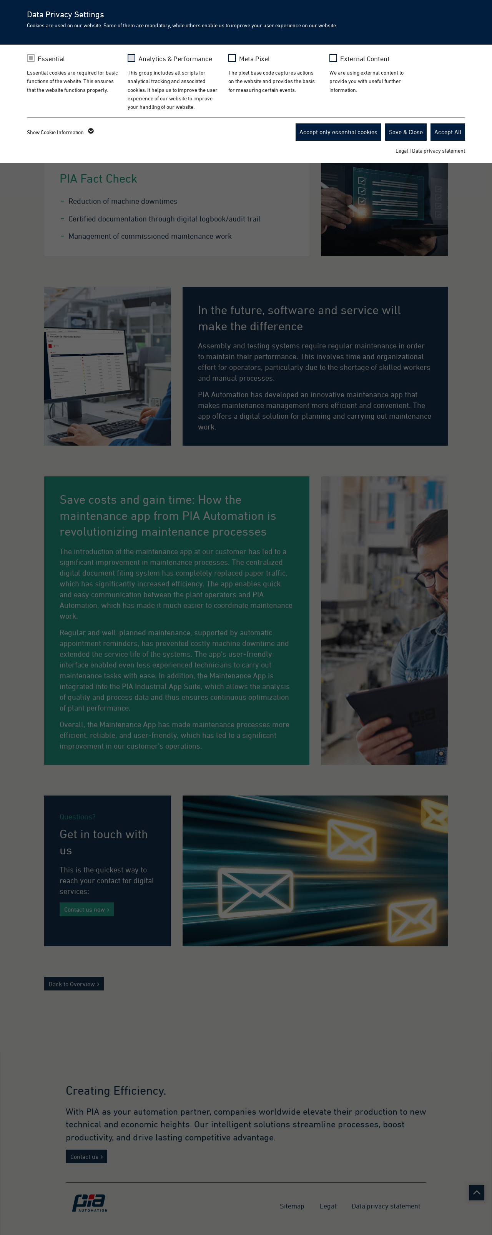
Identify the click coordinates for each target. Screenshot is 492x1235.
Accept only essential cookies (338, 131)
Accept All (447, 131)
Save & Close (406, 131)
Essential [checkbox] (51, 59)
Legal (402, 150)
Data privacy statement (438, 150)
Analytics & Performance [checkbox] (175, 59)
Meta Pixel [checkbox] (254, 59)
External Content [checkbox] (365, 59)
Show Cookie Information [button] (60, 132)
